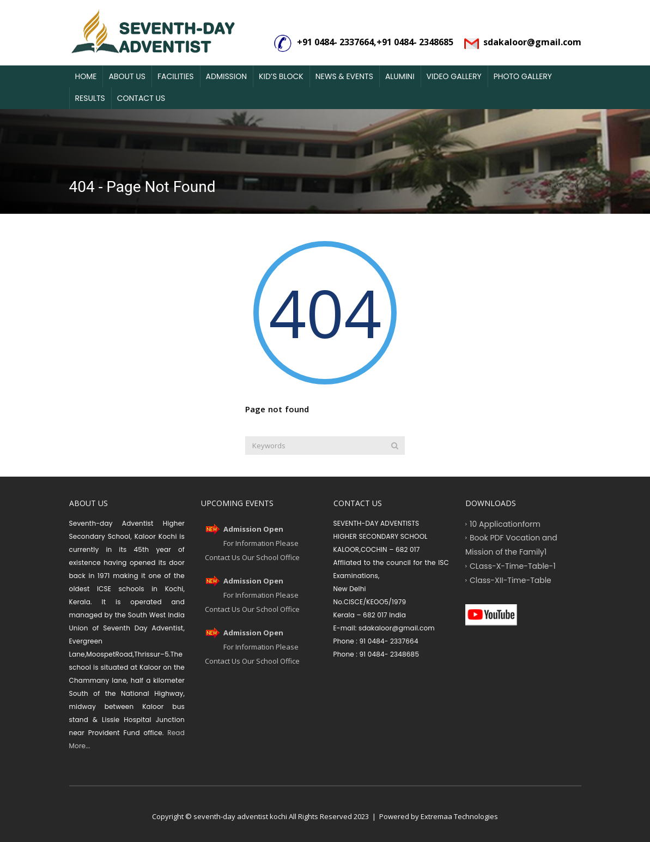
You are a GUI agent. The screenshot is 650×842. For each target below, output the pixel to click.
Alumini (400, 76)
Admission (226, 76)
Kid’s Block (281, 76)
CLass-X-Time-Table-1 (513, 565)
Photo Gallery (523, 76)
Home (86, 76)
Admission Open (253, 529)
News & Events (344, 76)
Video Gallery (454, 76)
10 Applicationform (505, 523)
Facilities (175, 76)
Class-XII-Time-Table (510, 579)
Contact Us (141, 98)
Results (90, 98)
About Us (126, 76)
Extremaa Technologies (459, 816)
